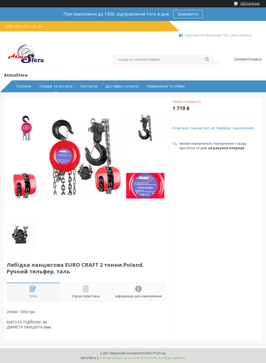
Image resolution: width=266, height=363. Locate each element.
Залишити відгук (248, 59)
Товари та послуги (55, 86)
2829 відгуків (249, 3)
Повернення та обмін (165, 86)
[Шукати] (206, 59)
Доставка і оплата (121, 86)
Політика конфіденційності (165, 358)
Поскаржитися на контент (120, 358)
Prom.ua (159, 353)
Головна (23, 86)
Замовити (188, 14)
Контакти (88, 86)
